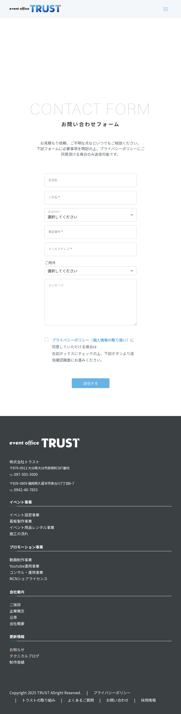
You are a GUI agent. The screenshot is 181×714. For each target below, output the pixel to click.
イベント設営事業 (24, 515)
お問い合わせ (111, 700)
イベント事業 (21, 502)
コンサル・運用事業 (26, 572)
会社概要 (17, 623)
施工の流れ (19, 533)
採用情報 (142, 700)
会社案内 (17, 592)
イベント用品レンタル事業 (32, 527)
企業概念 (17, 611)
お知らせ (17, 649)
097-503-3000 (24, 474)
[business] (90, 270)
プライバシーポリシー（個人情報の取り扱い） (91, 340)
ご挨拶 (15, 604)
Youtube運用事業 (24, 566)
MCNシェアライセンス (29, 578)
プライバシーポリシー (106, 692)
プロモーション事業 (26, 547)
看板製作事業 (21, 521)
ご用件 (50, 262)
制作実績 (17, 662)
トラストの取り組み (32, 700)
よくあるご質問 (74, 700)
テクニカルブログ (24, 656)
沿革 (13, 617)
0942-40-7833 (24, 489)
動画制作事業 (21, 559)
